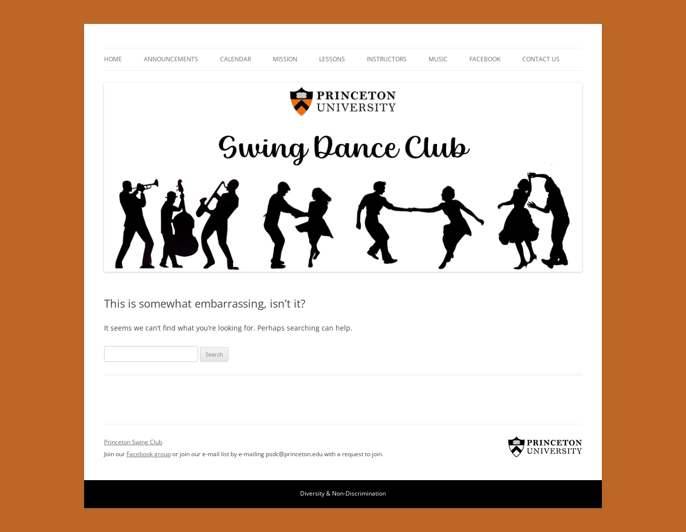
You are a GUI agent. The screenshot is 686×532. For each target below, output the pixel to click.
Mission (285, 59)
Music (438, 59)
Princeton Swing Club (545, 446)
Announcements (171, 59)
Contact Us (541, 59)
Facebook (484, 59)
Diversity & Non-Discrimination (343, 493)
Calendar (235, 59)
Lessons (332, 59)
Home (113, 59)
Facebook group (148, 454)
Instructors (387, 59)
